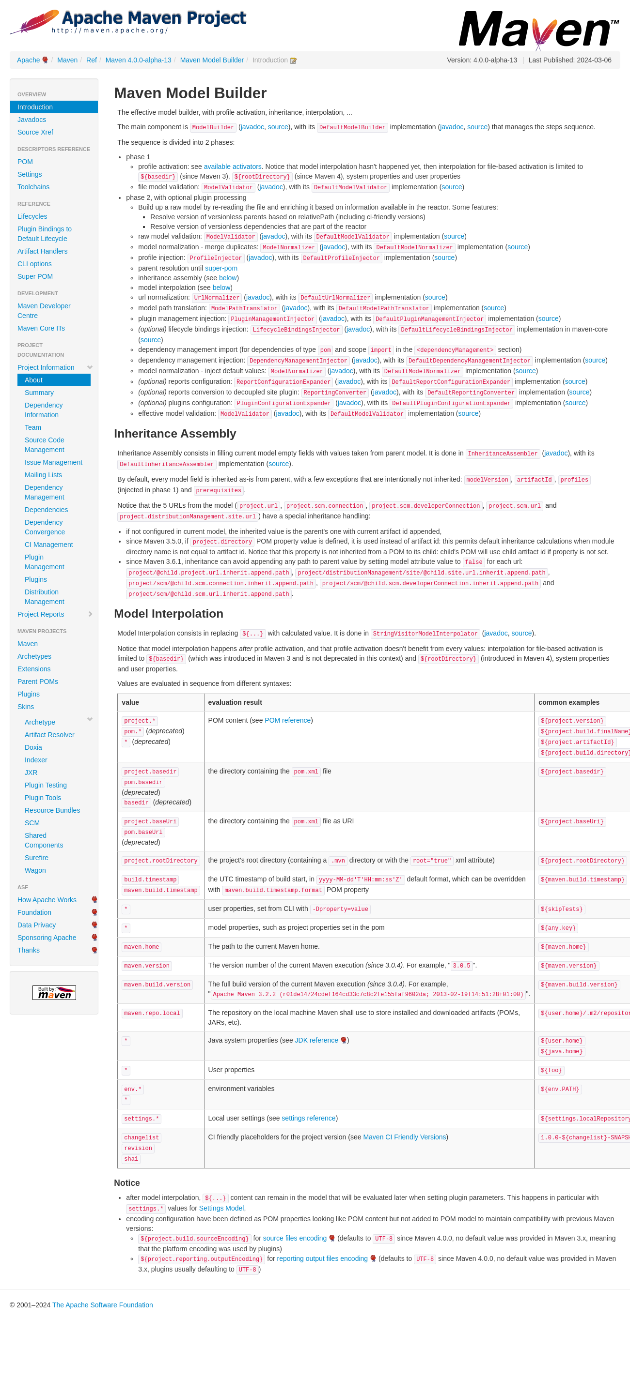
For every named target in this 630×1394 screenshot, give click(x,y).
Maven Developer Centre (44, 310)
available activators (233, 166)
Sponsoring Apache (46, 937)
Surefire (36, 858)
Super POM (35, 276)
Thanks (28, 950)
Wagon (35, 870)
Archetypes (34, 656)
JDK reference (316, 1040)
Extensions (33, 669)
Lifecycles (32, 216)
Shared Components (44, 840)
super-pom (221, 268)
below (228, 278)
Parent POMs (37, 681)
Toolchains (33, 187)
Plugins (36, 579)
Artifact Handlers (42, 251)
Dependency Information (44, 410)
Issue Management (53, 462)
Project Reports (55, 614)
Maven (67, 60)
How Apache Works (47, 900)
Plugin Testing (46, 785)
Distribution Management (44, 597)
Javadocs (31, 119)
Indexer (36, 760)
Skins (25, 707)
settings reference (308, 1118)
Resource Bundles (52, 810)
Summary (39, 392)
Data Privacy (36, 925)
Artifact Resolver (50, 735)
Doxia (33, 747)
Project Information (55, 367)
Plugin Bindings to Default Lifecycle (44, 233)
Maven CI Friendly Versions (404, 1137)
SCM (32, 823)
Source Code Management (44, 445)
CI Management (49, 544)
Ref (91, 60)
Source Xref (35, 132)
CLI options (34, 264)
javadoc (252, 127)
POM (25, 162)
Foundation (34, 912)
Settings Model (221, 1208)
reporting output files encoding (322, 1258)
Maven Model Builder (212, 60)
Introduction (35, 107)
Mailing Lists (43, 475)
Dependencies (46, 510)
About (34, 380)
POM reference (288, 720)
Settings (29, 174)
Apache (28, 60)
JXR (31, 772)
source (278, 127)
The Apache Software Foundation (102, 1305)
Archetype (40, 722)
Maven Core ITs (41, 328)
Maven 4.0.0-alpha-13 (139, 60)
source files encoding (295, 1238)
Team (33, 427)
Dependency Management (44, 492)
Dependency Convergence (45, 527)
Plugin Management (44, 562)
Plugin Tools (43, 798)
